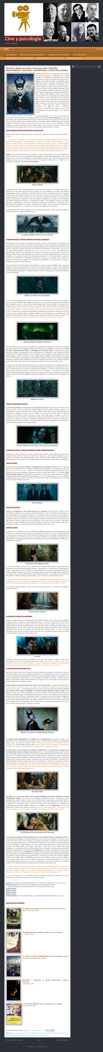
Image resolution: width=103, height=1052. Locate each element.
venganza (46, 1035)
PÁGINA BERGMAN (79, 55)
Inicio (39, 1040)
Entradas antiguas (62, 1040)
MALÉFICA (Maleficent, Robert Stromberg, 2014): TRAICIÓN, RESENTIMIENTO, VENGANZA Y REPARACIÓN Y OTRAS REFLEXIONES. (37, 69)
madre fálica (62, 1033)
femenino (29, 1033)
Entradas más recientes (14, 1040)
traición (40, 1035)
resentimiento (34, 1035)
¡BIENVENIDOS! (11, 55)
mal (67, 1033)
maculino (55, 1033)
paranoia (15, 1035)
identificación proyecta (38, 1033)
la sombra (49, 1033)
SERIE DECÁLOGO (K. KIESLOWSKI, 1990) (19, 58)
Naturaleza (9, 1035)
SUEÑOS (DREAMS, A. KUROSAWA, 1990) (49, 58)
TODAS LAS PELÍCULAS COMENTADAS (32, 55)
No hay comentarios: (36, 1030)
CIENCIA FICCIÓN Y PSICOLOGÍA (59, 55)
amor (13, 1033)
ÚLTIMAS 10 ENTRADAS (73, 58)
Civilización (22, 1033)
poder (20, 1035)
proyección (26, 1035)
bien (17, 1033)
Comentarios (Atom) (41, 1046)
